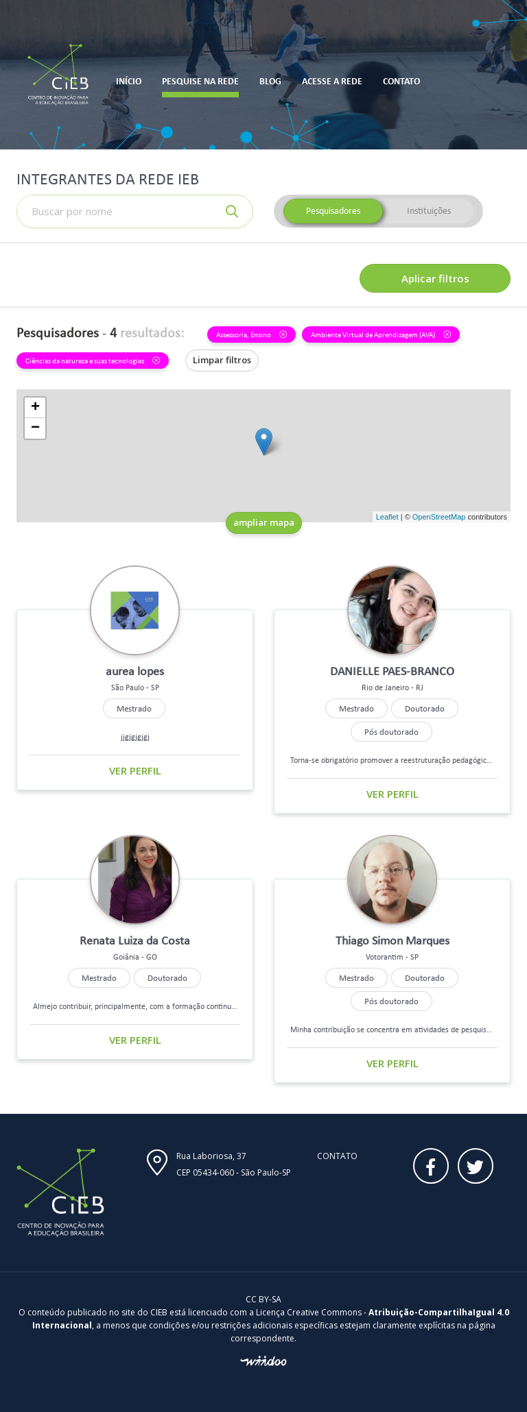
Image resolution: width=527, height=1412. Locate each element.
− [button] (35, 428)
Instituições (429, 211)
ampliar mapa (263, 522)
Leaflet (387, 517)
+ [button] (35, 408)
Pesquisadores (333, 211)
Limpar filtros (222, 360)
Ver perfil (135, 770)
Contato (337, 1156)
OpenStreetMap (439, 517)
